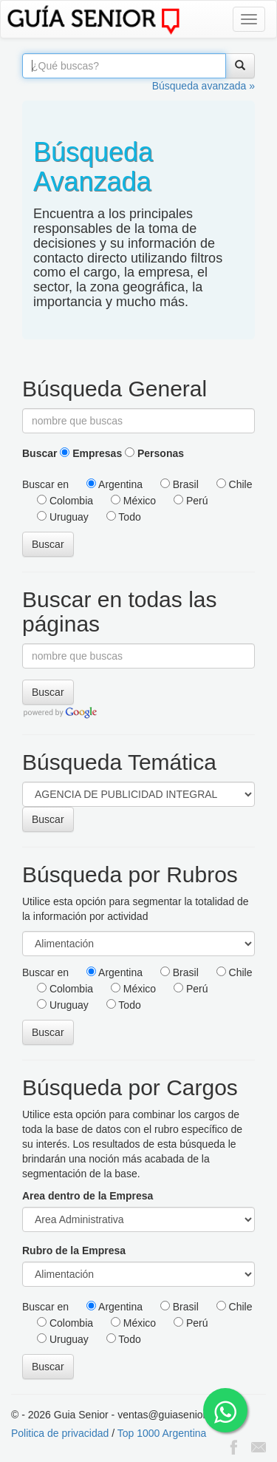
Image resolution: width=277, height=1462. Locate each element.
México (133, 501)
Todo (123, 517)
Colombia (65, 501)
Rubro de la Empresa (74, 1250)
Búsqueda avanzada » (203, 86)
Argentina (114, 484)
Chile (234, 484)
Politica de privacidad (60, 1433)
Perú (191, 501)
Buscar (39, 453)
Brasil (179, 484)
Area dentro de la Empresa (87, 1196)
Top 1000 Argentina (162, 1433)
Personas (154, 453)
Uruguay (63, 517)
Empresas (91, 453)
